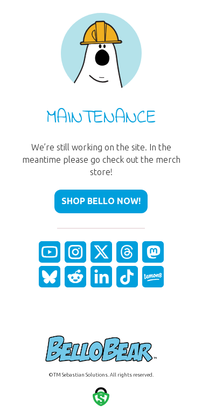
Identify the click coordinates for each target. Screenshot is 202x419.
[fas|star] (49, 252)
